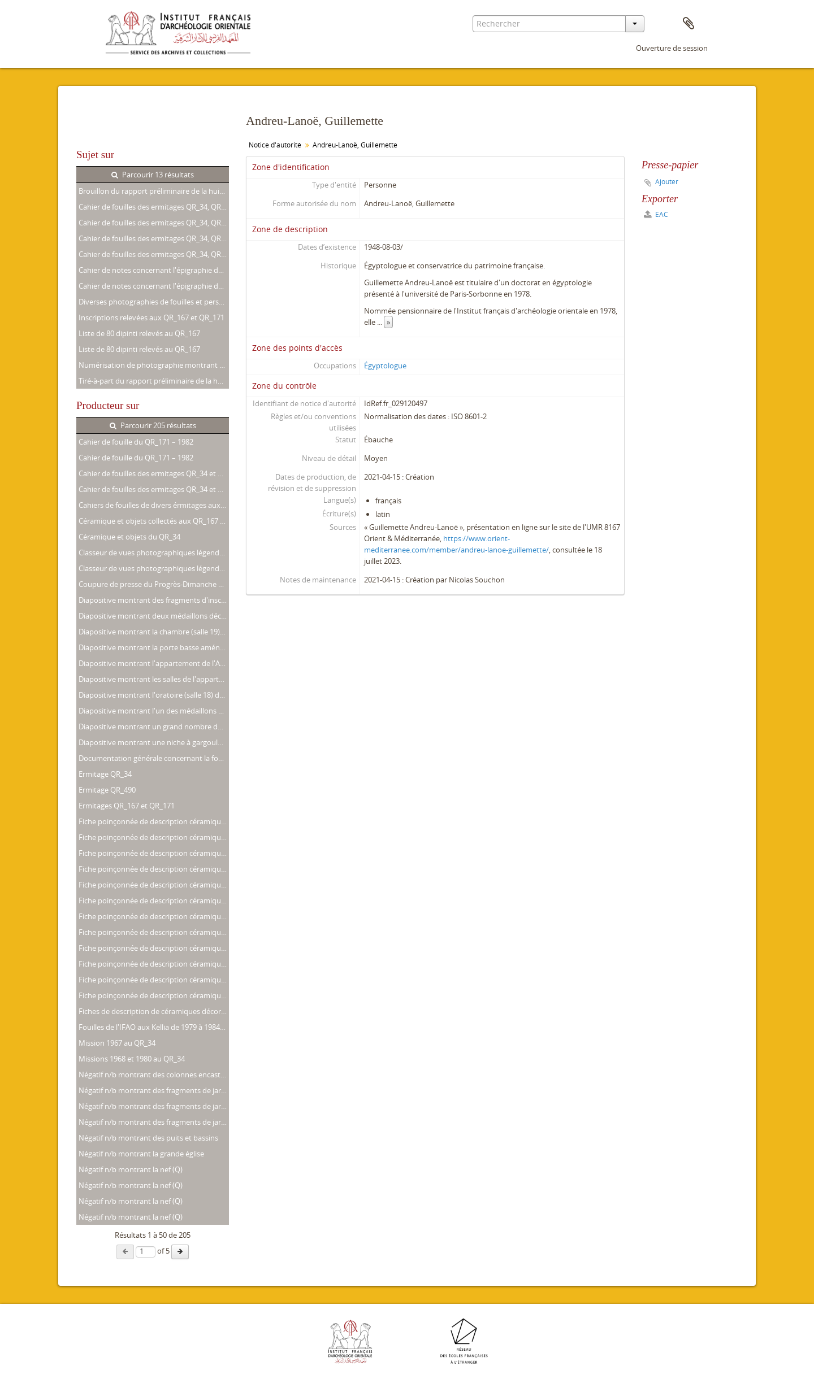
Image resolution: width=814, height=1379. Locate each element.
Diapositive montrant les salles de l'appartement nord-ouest (154, 679)
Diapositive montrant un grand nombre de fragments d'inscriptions (154, 726)
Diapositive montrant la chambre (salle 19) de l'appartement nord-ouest (154, 632)
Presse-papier (688, 24)
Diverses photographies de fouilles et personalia (154, 302)
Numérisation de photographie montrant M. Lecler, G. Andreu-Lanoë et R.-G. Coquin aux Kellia (154, 365)
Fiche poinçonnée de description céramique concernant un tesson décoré (154, 995)
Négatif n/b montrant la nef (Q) (131, 1169)
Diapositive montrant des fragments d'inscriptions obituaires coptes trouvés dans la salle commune (154, 600)
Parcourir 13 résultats (152, 174)
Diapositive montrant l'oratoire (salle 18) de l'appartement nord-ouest (154, 695)
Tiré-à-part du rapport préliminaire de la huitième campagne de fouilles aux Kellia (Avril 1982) (154, 381)
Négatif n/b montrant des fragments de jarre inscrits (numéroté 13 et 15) (154, 1090)
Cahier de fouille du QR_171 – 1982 (136, 442)
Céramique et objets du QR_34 (129, 537)
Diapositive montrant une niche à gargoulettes (154, 742)
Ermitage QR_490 (107, 790)
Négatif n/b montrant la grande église (141, 1154)
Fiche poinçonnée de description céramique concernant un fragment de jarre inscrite (154, 821)
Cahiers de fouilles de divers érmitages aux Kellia (154, 505)
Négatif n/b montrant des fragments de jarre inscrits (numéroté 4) (154, 1122)
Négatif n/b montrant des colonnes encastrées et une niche (154, 1074)
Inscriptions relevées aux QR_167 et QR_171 (151, 317)
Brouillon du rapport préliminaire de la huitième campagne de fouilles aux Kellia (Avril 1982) (154, 191)
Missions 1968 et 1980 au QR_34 (132, 1059)
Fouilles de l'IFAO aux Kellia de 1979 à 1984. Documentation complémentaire (154, 1027)
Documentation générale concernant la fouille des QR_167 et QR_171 (154, 758)
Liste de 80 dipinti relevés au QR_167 (139, 333)
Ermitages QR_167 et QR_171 (127, 806)
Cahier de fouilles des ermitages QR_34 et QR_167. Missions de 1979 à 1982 (154, 473)
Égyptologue (385, 365)
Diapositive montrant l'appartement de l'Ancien (154, 663)
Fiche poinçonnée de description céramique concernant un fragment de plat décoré (154, 964)
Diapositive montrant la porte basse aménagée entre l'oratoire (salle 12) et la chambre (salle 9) (154, 647)
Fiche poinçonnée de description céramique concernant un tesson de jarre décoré (154, 980)
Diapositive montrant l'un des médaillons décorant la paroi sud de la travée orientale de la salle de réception (154, 711)
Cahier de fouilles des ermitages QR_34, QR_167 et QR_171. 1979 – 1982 (154, 207)
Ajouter (666, 181)
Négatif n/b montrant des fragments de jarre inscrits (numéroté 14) (154, 1106)
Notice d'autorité (275, 145)
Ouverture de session (672, 48)
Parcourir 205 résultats (153, 425)
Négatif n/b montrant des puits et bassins (148, 1138)
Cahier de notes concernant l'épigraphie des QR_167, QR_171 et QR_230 (154, 270)
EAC (656, 214)
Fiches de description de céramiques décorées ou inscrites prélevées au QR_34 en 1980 (154, 1011)
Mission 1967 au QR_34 (117, 1043)
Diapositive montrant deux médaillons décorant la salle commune (154, 616)
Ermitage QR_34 (105, 774)
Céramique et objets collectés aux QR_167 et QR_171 (154, 521)
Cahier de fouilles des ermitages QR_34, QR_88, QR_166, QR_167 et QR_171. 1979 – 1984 (154, 238)
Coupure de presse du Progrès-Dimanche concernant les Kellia (154, 584)
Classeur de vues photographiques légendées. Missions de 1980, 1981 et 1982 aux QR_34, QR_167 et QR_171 (154, 552)
